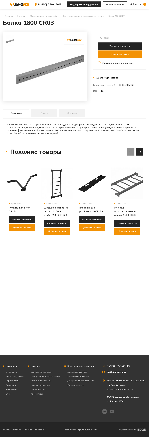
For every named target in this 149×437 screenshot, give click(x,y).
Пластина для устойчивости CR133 (91, 209)
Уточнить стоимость (119, 46)
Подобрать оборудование (84, 4)
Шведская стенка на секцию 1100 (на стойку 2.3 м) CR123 (56, 211)
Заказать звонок (115, 4)
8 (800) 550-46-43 (49, 4)
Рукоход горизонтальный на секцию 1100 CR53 (125, 211)
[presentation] (130, 152)
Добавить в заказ (120, 54)
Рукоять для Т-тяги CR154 (20, 209)
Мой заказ (138, 4)
